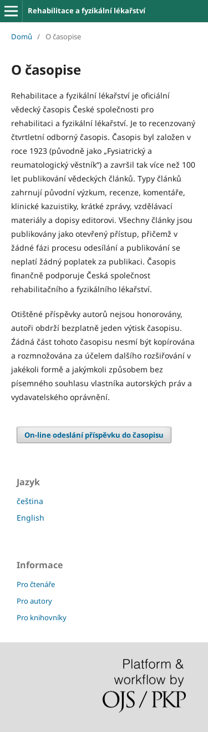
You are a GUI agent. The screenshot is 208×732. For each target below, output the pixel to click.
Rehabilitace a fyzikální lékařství (86, 10)
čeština (30, 501)
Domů (21, 36)
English (30, 517)
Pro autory (34, 601)
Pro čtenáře (36, 584)
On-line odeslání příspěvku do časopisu (94, 435)
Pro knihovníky (42, 617)
